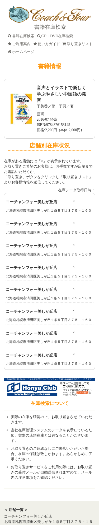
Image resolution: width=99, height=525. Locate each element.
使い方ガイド (48, 44)
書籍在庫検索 (22, 36)
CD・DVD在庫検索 (56, 36)
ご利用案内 (20, 44)
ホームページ (22, 52)
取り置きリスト (79, 44)
